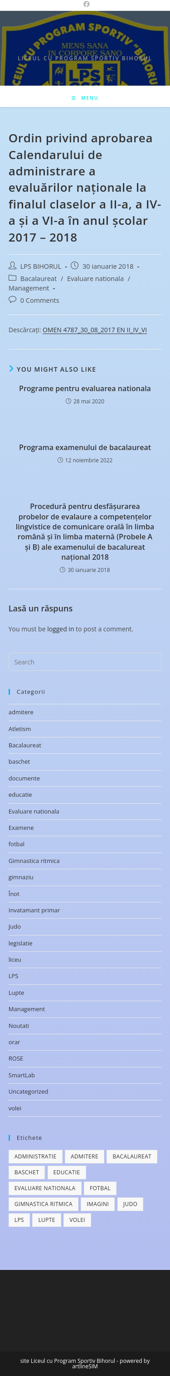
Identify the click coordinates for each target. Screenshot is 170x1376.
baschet (19, 761)
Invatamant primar (34, 910)
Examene (21, 828)
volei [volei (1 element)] (77, 1220)
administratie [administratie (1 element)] (36, 1156)
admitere (21, 712)
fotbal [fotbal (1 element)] (100, 1188)
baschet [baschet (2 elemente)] (27, 1172)
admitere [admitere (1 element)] (84, 1156)
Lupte (16, 992)
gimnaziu (21, 877)
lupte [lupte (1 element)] (46, 1220)
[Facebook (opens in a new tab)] (85, 4)
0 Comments (39, 300)
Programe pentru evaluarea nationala (85, 388)
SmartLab (22, 1075)
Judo (15, 926)
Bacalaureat (38, 278)
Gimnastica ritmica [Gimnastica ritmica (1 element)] (44, 1204)
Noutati (19, 1026)
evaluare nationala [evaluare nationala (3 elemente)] (45, 1188)
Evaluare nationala (95, 278)
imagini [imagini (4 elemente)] (98, 1204)
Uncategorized (29, 1091)
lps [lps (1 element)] (19, 1220)
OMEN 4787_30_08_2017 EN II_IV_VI (95, 329)
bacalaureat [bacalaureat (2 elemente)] (131, 1156)
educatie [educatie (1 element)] (66, 1172)
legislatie (21, 943)
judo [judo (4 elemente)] (130, 1204)
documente (24, 778)
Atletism (20, 729)
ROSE (16, 1058)
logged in (60, 629)
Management (29, 288)
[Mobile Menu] (85, 98)
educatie (20, 794)
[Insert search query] (85, 662)
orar (14, 1042)
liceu (15, 959)
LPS (14, 976)
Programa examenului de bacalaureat (85, 447)
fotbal (16, 844)
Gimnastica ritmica (34, 861)
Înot (14, 894)
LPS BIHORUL (40, 266)
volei (15, 1108)
